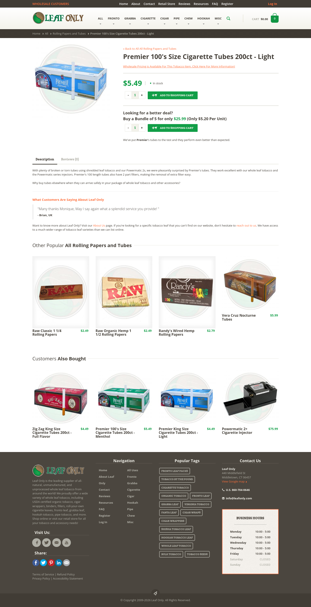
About (135, 4)
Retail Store (166, 4)
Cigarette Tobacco (175, 487)
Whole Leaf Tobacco (176, 545)
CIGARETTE (148, 20)
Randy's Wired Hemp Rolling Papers (176, 332)
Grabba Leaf (170, 504)
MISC (218, 20)
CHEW (188, 20)
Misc (130, 522)
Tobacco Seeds (197, 554)
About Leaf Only (106, 480)
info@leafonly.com (237, 498)
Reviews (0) (70, 159)
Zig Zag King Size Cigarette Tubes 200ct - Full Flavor (51, 432)
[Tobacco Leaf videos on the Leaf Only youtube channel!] (66, 542)
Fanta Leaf (169, 512)
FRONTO (114, 20)
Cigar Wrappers (172, 520)
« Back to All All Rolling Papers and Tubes (149, 49)
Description (45, 159)
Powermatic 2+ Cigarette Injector (237, 430)
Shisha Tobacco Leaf (176, 529)
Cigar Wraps (191, 512)
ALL (100, 20)
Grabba (132, 483)
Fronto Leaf (200, 495)
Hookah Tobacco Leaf (177, 537)
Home (123, 4)
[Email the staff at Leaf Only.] (56, 542)
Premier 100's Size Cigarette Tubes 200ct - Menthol (115, 432)
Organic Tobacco (173, 495)
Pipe (130, 509)
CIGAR (164, 20)
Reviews (184, 4)
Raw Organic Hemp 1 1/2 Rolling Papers (113, 332)
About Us (99, 225)
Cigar (130, 496)
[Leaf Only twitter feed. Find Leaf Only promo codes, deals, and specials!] (46, 542)
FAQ (215, 4)
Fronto (131, 477)
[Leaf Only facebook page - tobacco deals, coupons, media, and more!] (36, 542)
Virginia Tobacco (196, 504)
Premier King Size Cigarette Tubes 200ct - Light (178, 432)
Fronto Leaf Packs (174, 471)
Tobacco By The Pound (177, 479)
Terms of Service (43, 574)
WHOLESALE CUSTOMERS (50, 4)
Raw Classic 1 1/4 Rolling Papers (46, 332)
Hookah (132, 503)
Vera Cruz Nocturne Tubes (239, 317)
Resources (201, 4)
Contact (149, 4)
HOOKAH (203, 20)
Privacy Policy (41, 578)
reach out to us (246, 225)
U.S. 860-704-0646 (236, 490)
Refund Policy (66, 574)
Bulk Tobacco (171, 554)
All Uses (132, 470)
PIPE (177, 20)
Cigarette (133, 490)
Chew (131, 516)
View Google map (234, 481)
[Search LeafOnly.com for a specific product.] (228, 18)
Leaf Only (228, 469)
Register (227, 4)
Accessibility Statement (68, 578)
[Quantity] (135, 95)
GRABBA (130, 20)
